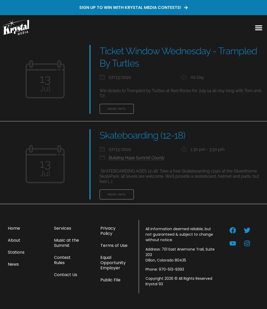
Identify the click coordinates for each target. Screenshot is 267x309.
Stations (16, 252)
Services (62, 228)
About (14, 240)
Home (14, 228)
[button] (258, 27)
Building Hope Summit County (137, 157)
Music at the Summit (66, 242)
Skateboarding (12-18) (142, 135)
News (13, 264)
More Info (117, 109)
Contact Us (65, 275)
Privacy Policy (108, 230)
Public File (110, 280)
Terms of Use (114, 245)
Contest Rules (62, 260)
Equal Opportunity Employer (113, 262)
